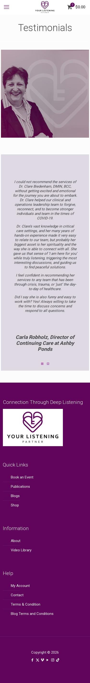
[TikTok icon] (58, 660)
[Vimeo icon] (42, 660)
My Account (20, 586)
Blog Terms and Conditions (32, 614)
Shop (15, 505)
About (15, 541)
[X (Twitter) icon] (37, 660)
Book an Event (22, 477)
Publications (20, 486)
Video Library (21, 550)
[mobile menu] (6, 7)
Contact (17, 595)
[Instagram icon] (52, 660)
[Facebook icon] (32, 660)
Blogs (15, 496)
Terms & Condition (25, 604)
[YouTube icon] (47, 660)
